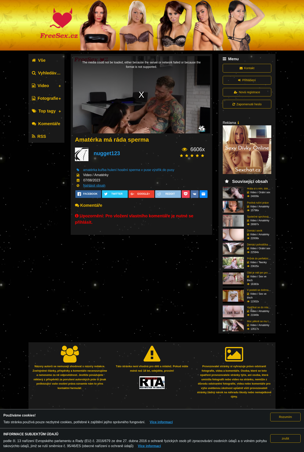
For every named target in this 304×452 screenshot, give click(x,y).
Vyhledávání (47, 73)
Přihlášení (247, 80)
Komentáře (46, 123)
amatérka (90, 170)
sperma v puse (140, 170)
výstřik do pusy (163, 170)
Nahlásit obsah (94, 185)
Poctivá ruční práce (258, 202)
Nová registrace (247, 92)
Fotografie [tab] (45, 98)
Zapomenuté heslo (247, 104)
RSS (39, 136)
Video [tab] (40, 85)
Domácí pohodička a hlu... (261, 244)
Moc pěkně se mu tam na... (262, 321)
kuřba (102, 170)
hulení (112, 170)
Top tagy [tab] (44, 111)
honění (123, 170)
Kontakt (247, 68)
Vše (39, 60)
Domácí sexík (254, 230)
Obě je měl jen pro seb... (261, 272)
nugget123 (107, 153)
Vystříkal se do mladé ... (260, 307)
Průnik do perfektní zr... (260, 258)
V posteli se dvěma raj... (260, 290)
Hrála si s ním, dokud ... (260, 188)
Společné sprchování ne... (261, 216)
